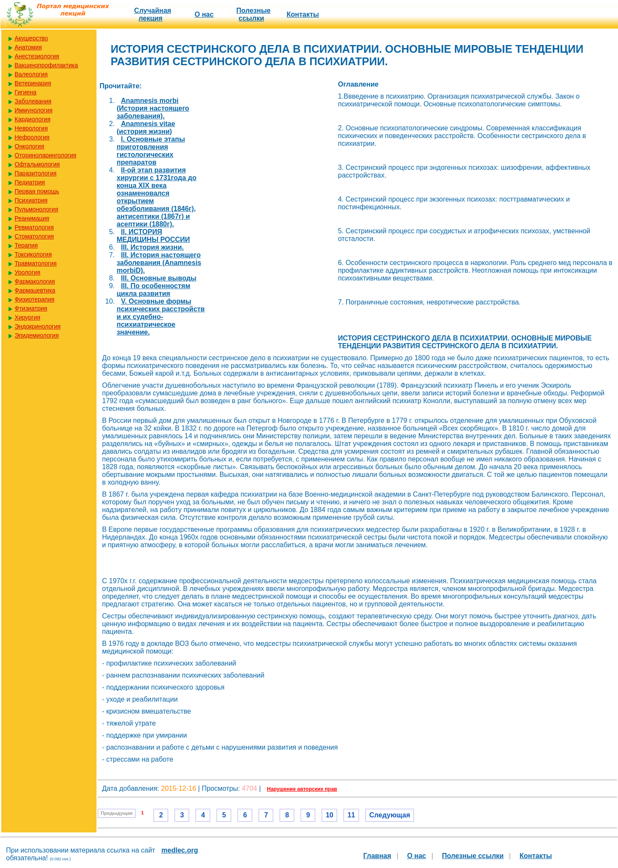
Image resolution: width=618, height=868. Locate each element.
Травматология (36, 263)
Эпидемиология (37, 335)
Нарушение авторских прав (302, 789)
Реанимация (32, 218)
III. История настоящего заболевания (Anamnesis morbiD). (159, 262)
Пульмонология (36, 209)
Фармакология (35, 281)
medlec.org (179, 850)
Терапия (26, 245)
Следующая (389, 815)
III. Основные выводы (158, 278)
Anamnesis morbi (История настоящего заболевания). (153, 108)
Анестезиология (37, 56)
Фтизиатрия (31, 308)
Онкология (29, 146)
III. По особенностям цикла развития (153, 289)
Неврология (31, 128)
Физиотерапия (34, 299)
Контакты (302, 14)
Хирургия (27, 317)
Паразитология (36, 173)
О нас (204, 14)
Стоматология (34, 236)
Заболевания (33, 101)
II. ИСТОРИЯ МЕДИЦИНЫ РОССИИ (153, 235)
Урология (27, 272)
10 (329, 815)
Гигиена (25, 92)
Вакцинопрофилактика (46, 65)
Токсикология (33, 254)
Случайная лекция (152, 14)
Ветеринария (33, 83)
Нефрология (32, 137)
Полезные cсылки (253, 14)
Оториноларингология (45, 155)
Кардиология (33, 119)
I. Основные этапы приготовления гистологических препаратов (151, 151)
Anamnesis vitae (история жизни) (146, 127)
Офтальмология (37, 164)
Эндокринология (37, 326)
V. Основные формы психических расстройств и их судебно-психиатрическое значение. (161, 317)
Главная (377, 855)
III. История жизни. (152, 247)
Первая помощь (37, 191)
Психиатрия (31, 200)
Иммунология (33, 110)
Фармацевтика (35, 290)
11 (351, 815)
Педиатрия (30, 182)
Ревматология (34, 227)
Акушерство (31, 38)
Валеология (31, 74)
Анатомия (28, 47)
